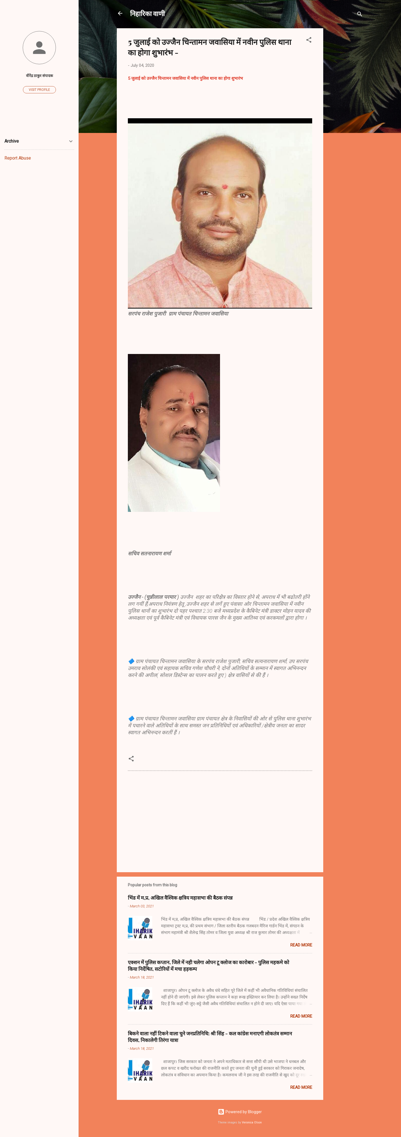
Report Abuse (17, 158)
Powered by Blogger (240, 1111)
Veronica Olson (252, 1122)
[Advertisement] (345, 111)
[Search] (359, 15)
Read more (301, 945)
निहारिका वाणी (147, 13)
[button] (309, 41)
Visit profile (39, 90)
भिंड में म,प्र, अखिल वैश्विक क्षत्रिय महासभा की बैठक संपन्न (180, 897)
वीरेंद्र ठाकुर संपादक (39, 75)
